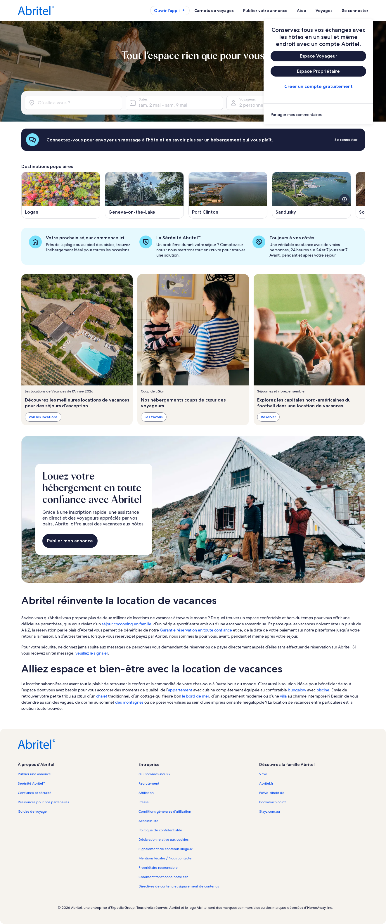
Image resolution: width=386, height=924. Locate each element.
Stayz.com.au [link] (269, 811)
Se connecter (355, 10)
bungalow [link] (297, 690)
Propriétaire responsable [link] (158, 867)
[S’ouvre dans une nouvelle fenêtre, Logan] (60, 195)
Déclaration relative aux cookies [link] (163, 839)
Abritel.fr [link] (266, 783)
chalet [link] (101, 696)
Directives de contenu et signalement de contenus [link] (179, 886)
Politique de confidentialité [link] (160, 830)
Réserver (268, 417)
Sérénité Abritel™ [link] (31, 783)
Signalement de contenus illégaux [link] (166, 849)
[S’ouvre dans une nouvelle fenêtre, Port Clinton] (227, 195)
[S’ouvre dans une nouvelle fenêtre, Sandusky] (311, 195)
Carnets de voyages (214, 10)
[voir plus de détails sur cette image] (344, 199)
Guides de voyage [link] (32, 811)
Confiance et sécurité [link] (34, 792)
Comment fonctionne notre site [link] (163, 877)
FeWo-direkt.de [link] (271, 792)
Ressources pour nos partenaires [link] (43, 802)
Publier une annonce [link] (34, 774)
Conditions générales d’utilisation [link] (165, 811)
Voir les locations (43, 417)
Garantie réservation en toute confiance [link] (196, 630)
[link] (318, 114)
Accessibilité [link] (148, 821)
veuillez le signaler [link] (91, 653)
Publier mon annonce (70, 541)
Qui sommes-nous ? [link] (154, 774)
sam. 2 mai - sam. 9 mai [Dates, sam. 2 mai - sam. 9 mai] (163, 105)
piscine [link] (322, 690)
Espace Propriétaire (318, 71)
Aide (301, 10)
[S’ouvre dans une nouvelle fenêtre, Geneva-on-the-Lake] (144, 195)
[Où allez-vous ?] (73, 103)
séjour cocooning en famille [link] (126, 624)
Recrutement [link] (149, 783)
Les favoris (154, 417)
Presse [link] (144, 802)
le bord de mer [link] (195, 696)
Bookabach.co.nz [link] (272, 802)
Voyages (324, 10)
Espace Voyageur (318, 56)
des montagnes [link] (129, 702)
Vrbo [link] (263, 774)
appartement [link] (180, 690)
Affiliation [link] (146, 792)
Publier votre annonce (265, 10)
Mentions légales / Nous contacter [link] (166, 858)
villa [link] (283, 696)
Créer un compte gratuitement (318, 86)
